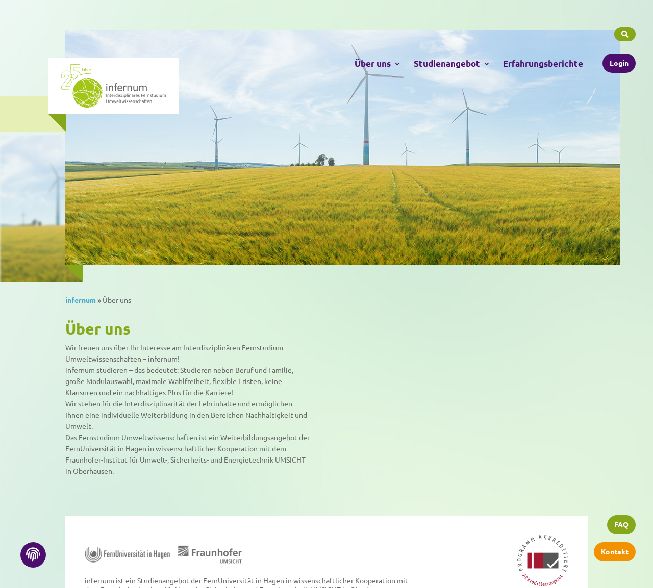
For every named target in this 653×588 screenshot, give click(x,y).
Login (619, 60)
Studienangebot (447, 61)
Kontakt (615, 552)
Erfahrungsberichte (543, 61)
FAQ (621, 526)
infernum (80, 299)
